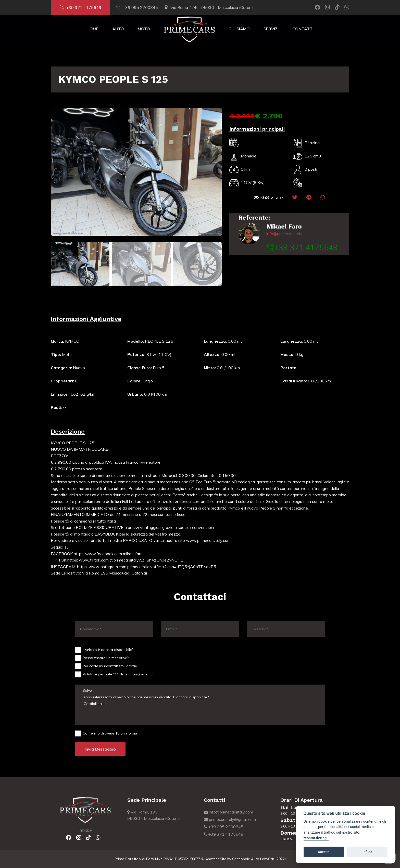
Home (92, 28)
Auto (118, 28)
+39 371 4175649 (80, 7)
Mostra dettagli (316, 838)
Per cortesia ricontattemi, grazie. (106, 666)
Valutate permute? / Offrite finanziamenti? (114, 674)
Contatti (303, 28)
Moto (144, 28)
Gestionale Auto (245, 859)
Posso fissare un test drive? (102, 658)
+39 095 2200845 (137, 7)
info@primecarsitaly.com (228, 811)
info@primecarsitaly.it (285, 233)
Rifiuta (367, 852)
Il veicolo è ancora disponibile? (104, 650)
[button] (268, 197)
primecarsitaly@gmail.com (230, 819)
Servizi (271, 28)
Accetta (323, 852)
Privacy (85, 830)
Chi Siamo (239, 28)
